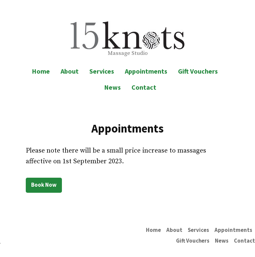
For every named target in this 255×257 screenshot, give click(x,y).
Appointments (146, 71)
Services (101, 71)
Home (41, 71)
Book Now (44, 184)
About (70, 71)
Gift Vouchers (198, 71)
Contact (144, 87)
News (112, 87)
